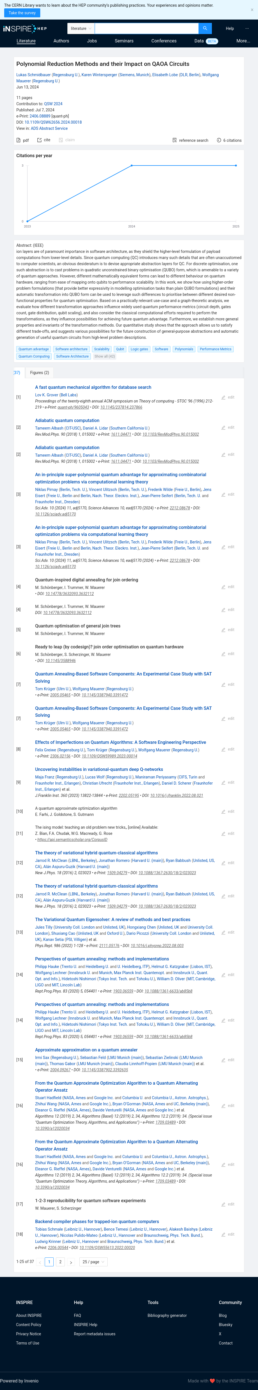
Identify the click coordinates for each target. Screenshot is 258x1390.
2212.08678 (180, 508)
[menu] (236, 28)
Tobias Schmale (49, 1229)
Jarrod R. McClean (51, 860)
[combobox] (147, 28)
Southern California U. (129, 428)
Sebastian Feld (93, 1057)
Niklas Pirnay (46, 489)
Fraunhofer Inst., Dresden (57, 502)
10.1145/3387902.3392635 (105, 1070)
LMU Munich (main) (125, 1057)
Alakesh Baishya (183, 1229)
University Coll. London (74, 927)
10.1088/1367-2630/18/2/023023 (167, 873)
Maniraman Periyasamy (155, 777)
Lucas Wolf (95, 777)
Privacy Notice (28, 1334)
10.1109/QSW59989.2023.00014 (109, 756)
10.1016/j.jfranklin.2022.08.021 (176, 795)
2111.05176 (109, 945)
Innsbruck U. (80, 972)
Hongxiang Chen (141, 927)
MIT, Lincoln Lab (66, 985)
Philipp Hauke (47, 966)
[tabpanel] (129, 825)
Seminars (124, 41)
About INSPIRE (29, 1315)
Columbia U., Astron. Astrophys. (179, 1098)
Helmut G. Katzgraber (170, 966)
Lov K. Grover (46, 395)
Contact (226, 1343)
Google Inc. (104, 1098)
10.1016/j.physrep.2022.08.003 (157, 945)
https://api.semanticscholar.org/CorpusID (72, 839)
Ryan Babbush (178, 860)
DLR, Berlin (189, 75)
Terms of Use (27, 1343)
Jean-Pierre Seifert (157, 495)
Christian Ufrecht (97, 783)
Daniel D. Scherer (176, 783)
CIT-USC (73, 428)
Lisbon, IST (200, 966)
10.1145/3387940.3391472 (105, 695)
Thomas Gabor (62, 1063)
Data (199, 41)
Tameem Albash (49, 428)
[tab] (32, 373)
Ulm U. (63, 689)
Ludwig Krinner (48, 1241)
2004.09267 (60, 1070)
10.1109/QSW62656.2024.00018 (53, 122)
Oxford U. (115, 933)
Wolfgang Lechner (51, 972)
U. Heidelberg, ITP (132, 966)
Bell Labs (69, 395)
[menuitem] (230, 28)
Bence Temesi (116, 1229)
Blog (223, 1315)
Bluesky (225, 1324)
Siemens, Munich (134, 75)
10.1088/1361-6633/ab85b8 (168, 991)
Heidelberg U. (97, 966)
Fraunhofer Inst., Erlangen (57, 783)
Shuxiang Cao (63, 933)
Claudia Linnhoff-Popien (136, 1063)
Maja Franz (45, 777)
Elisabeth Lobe (165, 75)
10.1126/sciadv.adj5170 (55, 514)
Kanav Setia (53, 939)
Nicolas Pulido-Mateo (79, 1235)
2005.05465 (60, 695)
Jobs (92, 41)
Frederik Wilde (160, 489)
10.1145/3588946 (60, 660)
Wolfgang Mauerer (88, 689)
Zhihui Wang (46, 1104)
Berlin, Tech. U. (73, 489)
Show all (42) (104, 356)
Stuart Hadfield (48, 1098)
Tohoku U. (145, 979)
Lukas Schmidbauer (33, 75)
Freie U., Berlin (187, 489)
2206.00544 (58, 1247)
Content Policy (28, 1324)
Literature (26, 41)
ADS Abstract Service (49, 128)
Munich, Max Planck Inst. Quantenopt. (132, 972)
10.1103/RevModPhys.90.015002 (171, 434)
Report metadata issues (94, 1334)
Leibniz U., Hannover (83, 1229)
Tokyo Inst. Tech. (113, 979)
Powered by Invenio (19, 1381)
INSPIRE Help (85, 1324)
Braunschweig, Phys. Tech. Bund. (172, 1235)
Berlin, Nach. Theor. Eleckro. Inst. (109, 495)
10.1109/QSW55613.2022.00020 (107, 1247)
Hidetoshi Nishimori (79, 979)
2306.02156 (60, 756)
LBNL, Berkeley (83, 860)
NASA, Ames (75, 1098)
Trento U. (69, 966)
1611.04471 (121, 434)
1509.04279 (117, 873)
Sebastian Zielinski (162, 1057)
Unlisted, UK (113, 927)
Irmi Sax (42, 1057)
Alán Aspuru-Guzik (59, 866)
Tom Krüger (45, 689)
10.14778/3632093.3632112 (69, 593)
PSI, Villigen (76, 939)
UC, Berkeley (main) (190, 1104)
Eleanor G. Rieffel (50, 1110)
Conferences (164, 41)
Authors (61, 41)
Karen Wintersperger (99, 75)
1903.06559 (123, 991)
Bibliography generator (167, 1315)
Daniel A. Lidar (95, 428)
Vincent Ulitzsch (103, 489)
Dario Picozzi (137, 933)
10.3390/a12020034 (52, 1128)
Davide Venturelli (107, 1110)
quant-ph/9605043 (73, 407)
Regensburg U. (66, 75)
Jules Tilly (44, 927)
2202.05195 (129, 795)
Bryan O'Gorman (126, 1104)
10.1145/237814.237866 (121, 407)
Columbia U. (132, 1098)
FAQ (77, 1315)
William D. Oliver (171, 979)
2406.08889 (40, 116)
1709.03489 (166, 1122)
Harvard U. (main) (147, 860)
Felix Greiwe (45, 750)
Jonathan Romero (114, 860)
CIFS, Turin (188, 777)
